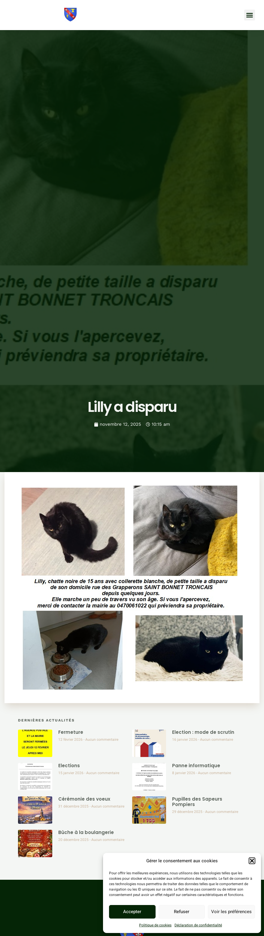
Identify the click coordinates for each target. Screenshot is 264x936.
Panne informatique (196, 765)
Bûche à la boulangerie (86, 832)
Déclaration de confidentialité (198, 925)
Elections (69, 765)
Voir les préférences (231, 911)
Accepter (132, 911)
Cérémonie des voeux (84, 799)
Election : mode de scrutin (203, 732)
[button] (252, 861)
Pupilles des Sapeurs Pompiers (197, 802)
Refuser (181, 911)
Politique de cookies (155, 925)
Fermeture (70, 732)
